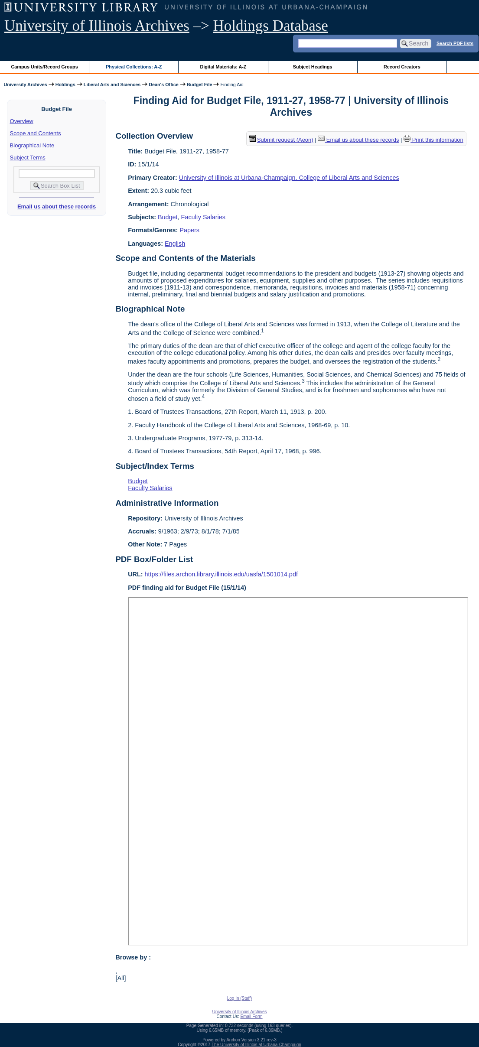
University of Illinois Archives (96, 25)
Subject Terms (28, 157)
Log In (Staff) (239, 998)
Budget (168, 217)
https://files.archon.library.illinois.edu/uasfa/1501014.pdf (221, 574)
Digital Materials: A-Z (223, 66)
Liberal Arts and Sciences (112, 84)
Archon (233, 1039)
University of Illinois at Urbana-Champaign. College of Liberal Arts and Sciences (289, 177)
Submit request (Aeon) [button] (281, 140)
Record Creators (402, 66)
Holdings (65, 84)
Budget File (199, 84)
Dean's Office (163, 84)
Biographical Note (32, 145)
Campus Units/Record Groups (44, 66)
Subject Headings (312, 66)
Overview (21, 121)
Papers (189, 230)
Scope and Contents (35, 133)
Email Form (251, 1016)
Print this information (433, 140)
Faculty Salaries (203, 217)
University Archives (25, 84)
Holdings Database (270, 25)
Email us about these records (56, 206)
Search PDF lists (455, 43)
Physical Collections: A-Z (134, 66)
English (175, 243)
